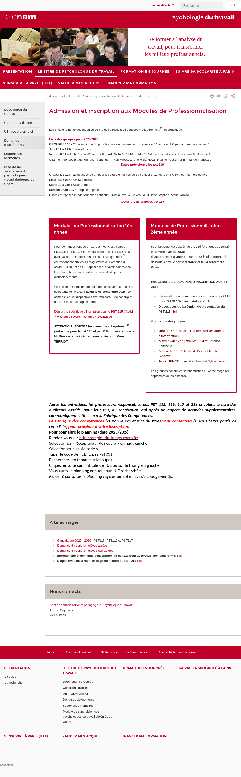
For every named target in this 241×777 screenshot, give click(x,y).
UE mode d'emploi (18, 132)
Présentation (17, 668)
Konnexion (7, 765)
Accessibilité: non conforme (178, 652)
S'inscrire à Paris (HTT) (26, 736)
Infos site (51, 652)
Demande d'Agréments (138, 96)
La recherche (14, 682)
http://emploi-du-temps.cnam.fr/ (108, 437)
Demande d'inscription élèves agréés (82, 545)
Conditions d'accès (18, 123)
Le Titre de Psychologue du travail (90, 96)
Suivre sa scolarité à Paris (205, 668)
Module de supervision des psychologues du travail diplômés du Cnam (19, 175)
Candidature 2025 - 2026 (74, 540)
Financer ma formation (143, 736)
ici (209, 301)
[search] (201, 5)
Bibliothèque (109, 652)
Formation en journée (142, 668)
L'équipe (10, 676)
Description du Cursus (15, 112)
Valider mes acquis (81, 736)
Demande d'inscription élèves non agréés (85, 550)
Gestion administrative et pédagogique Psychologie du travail (91, 605)
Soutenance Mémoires (13, 156)
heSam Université (138, 652)
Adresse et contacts (79, 652)
